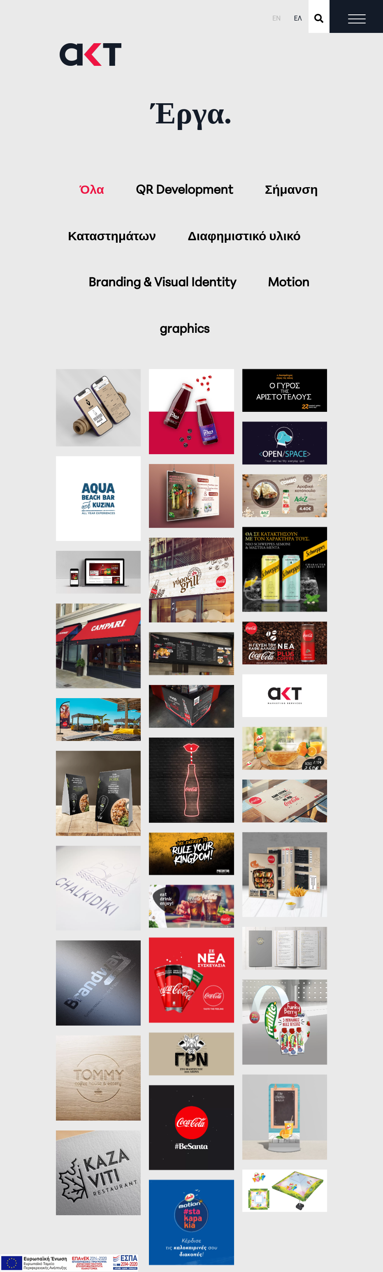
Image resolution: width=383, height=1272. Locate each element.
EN (276, 18)
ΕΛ (298, 18)
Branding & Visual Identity (163, 283)
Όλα (93, 190)
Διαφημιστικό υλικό (244, 237)
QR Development (186, 190)
